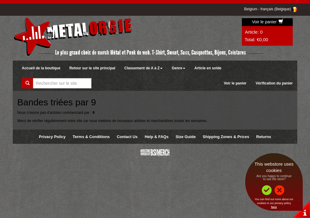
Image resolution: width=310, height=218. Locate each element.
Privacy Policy (52, 136)
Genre (178, 68)
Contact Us (127, 136)
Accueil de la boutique (41, 68)
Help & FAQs (157, 136)
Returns (263, 136)
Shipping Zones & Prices (226, 136)
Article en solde (207, 68)
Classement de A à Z (143, 68)
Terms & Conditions (91, 136)
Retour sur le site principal (92, 68)
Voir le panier (267, 21)
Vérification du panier (274, 83)
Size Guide (186, 136)
